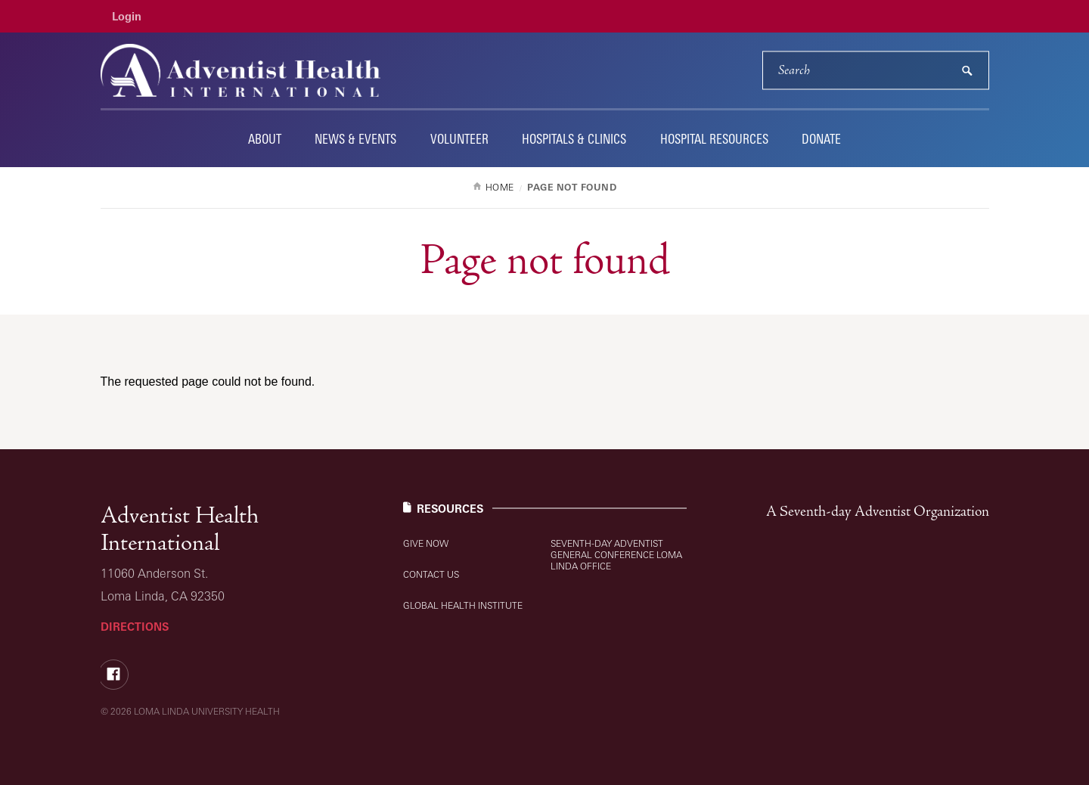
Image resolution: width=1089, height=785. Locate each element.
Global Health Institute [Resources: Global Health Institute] (463, 605)
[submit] (967, 70)
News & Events (355, 139)
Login (126, 16)
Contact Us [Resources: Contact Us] (431, 574)
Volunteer (459, 139)
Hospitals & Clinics (574, 139)
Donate (821, 139)
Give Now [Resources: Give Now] (425, 543)
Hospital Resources (714, 139)
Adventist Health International (180, 529)
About (264, 139)
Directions (135, 626)
